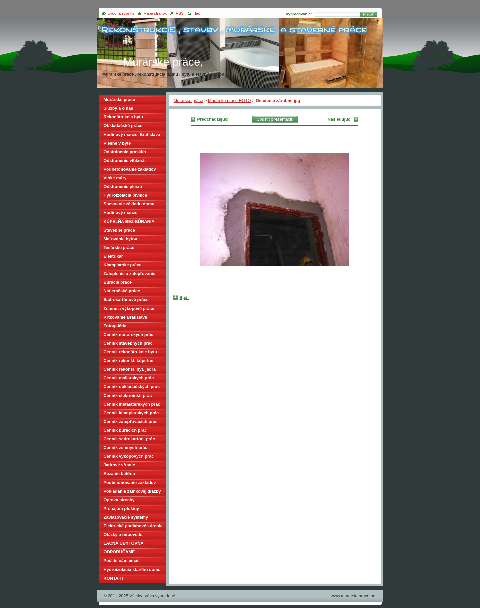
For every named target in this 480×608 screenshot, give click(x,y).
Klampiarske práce (123, 264)
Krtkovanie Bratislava (125, 317)
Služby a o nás (118, 108)
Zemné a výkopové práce (129, 308)
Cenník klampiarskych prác (131, 412)
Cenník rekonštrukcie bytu (130, 351)
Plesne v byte (117, 143)
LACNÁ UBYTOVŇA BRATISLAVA (124, 544)
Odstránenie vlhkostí (125, 160)
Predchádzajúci (213, 119)
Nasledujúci (340, 119)
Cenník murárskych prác (128, 334)
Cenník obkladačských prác (132, 386)
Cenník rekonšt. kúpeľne (128, 360)
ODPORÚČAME (119, 551)
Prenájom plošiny (121, 508)
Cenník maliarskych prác (129, 377)
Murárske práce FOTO (229, 100)
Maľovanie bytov (120, 238)
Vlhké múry (115, 177)
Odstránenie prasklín (125, 151)
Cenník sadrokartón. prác (129, 438)
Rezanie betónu (119, 473)
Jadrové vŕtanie (119, 464)
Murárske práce (188, 100)
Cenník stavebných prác (128, 343)
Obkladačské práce (123, 125)
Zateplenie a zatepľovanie (130, 273)
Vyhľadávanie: (299, 14)
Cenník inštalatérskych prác (132, 404)
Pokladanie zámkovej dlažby (132, 491)
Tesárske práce (119, 247)
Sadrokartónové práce (126, 299)
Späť (185, 297)
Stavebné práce (119, 230)
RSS (180, 13)
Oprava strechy (119, 499)
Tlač (196, 13)
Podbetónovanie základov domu (130, 483)
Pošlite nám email (122, 560)
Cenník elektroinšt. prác (128, 395)
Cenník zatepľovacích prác (131, 421)
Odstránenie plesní (123, 186)
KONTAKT (114, 578)
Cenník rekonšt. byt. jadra (130, 369)
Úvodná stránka (121, 13)
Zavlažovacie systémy (126, 517)
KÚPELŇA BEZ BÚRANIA (129, 221)
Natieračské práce (122, 290)
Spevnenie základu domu (129, 203)
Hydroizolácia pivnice (125, 195)
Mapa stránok (155, 13)
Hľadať (368, 14)
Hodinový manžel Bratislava (132, 134)
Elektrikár (113, 256)
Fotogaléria (115, 325)
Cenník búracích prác (125, 430)
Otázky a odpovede (123, 534)
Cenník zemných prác (126, 447)
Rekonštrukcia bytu (123, 116)
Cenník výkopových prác (129, 456)
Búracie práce (118, 282)
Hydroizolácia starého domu (132, 569)
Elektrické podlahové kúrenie (133, 525)
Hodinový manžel (121, 212)
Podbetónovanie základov (130, 169)
